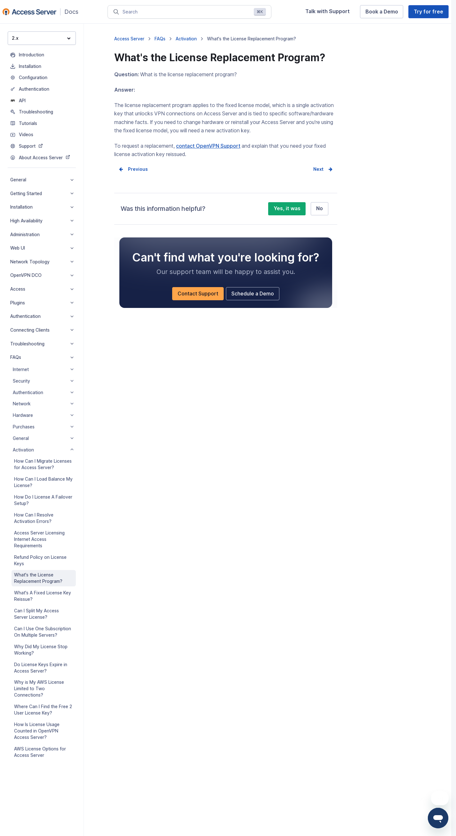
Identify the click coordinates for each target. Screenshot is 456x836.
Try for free (428, 12)
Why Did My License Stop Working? (41, 650)
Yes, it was (287, 208)
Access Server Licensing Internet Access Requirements (39, 539)
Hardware (43, 415)
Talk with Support (327, 11)
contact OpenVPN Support (208, 146)
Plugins (42, 302)
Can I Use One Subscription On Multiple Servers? (42, 632)
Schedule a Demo (252, 294)
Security (43, 381)
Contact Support (198, 294)
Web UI (42, 248)
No (319, 208)
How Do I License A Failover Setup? (43, 500)
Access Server (129, 38)
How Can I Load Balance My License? (43, 482)
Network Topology (42, 261)
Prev (133, 169)
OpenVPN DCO (42, 275)
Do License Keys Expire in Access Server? (40, 668)
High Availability (42, 220)
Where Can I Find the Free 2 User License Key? (43, 710)
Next (318, 169)
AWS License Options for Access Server (40, 752)
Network (43, 403)
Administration (42, 234)
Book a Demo (381, 12)
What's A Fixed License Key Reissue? (42, 596)
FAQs (42, 357)
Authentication (42, 316)
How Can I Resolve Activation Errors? (33, 518)
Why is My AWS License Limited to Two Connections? (39, 689)
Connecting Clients (42, 330)
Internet (43, 369)
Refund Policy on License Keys (40, 560)
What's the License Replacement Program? (38, 578)
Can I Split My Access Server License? (36, 614)
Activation (43, 449)
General (42, 179)
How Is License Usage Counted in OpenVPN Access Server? (37, 731)
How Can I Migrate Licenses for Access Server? (43, 464)
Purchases (43, 426)
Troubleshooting (42, 343)
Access (42, 289)
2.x (41, 38)
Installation (42, 207)
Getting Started (42, 193)
